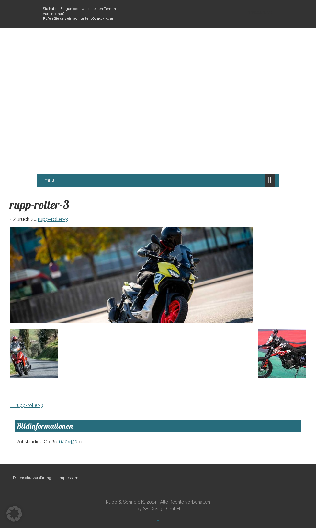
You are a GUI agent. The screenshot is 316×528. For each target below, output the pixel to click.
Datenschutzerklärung (32, 477)
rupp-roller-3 (53, 219)
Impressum (68, 477)
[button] (14, 513)
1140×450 (67, 441)
